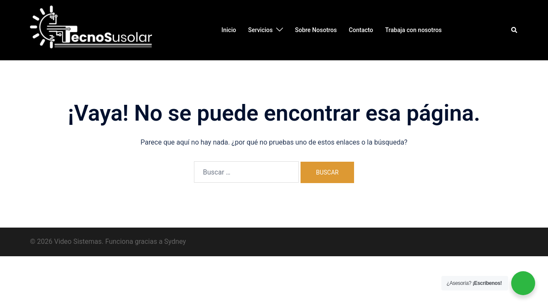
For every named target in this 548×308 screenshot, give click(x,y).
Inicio (228, 30)
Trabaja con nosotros (413, 30)
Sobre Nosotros (316, 30)
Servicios (260, 30)
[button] (514, 30)
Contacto (361, 30)
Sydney (175, 241)
